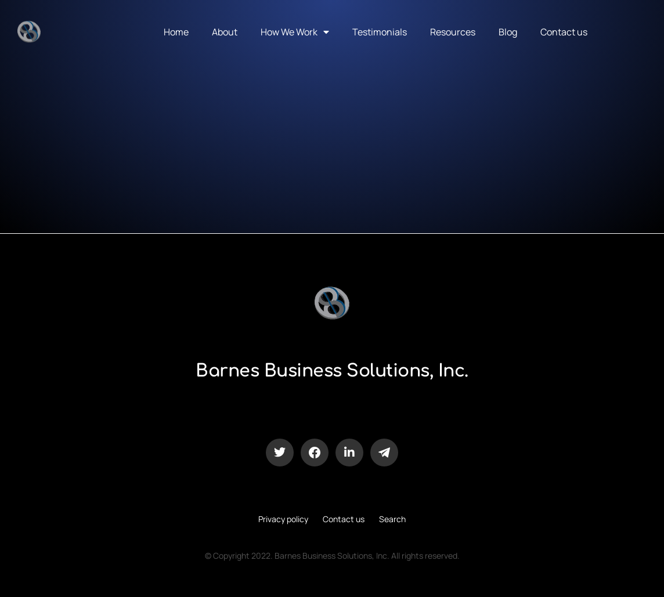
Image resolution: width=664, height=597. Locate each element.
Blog (508, 32)
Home (176, 32)
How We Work (295, 31)
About (224, 32)
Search (392, 518)
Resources (452, 32)
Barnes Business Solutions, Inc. (332, 371)
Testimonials (379, 32)
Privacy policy (283, 518)
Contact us (563, 32)
